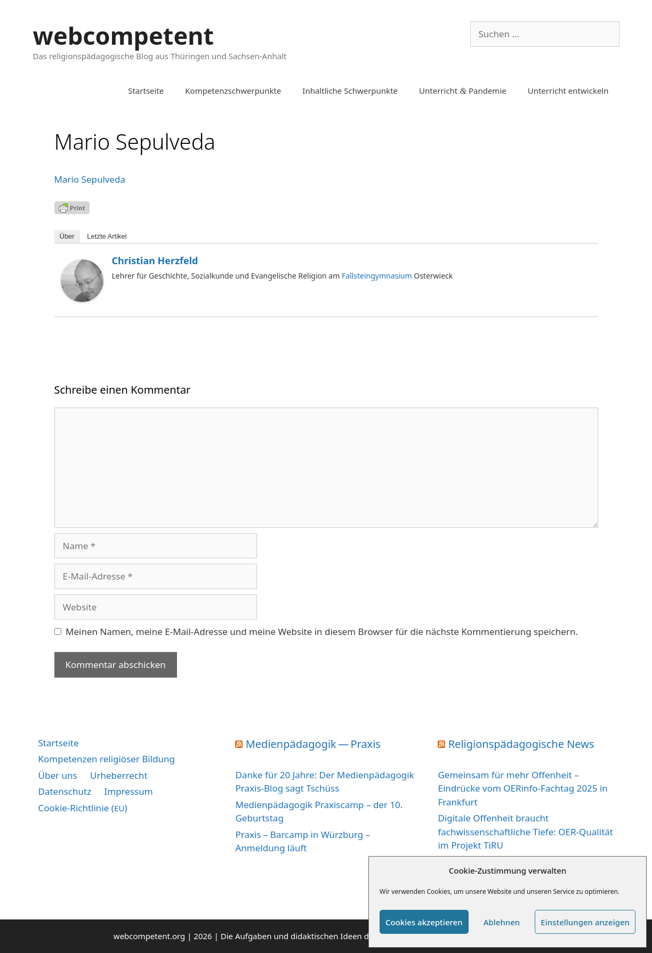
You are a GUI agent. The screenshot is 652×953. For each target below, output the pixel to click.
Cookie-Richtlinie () (82, 808)
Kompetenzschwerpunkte (233, 90)
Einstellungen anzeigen (585, 922)
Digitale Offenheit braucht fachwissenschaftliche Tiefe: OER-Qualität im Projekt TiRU (525, 831)
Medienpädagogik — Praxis (313, 744)
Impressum (128, 791)
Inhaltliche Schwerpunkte (350, 90)
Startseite (146, 90)
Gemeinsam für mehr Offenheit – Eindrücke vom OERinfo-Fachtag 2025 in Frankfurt (522, 788)
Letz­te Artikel (106, 236)
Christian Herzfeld (155, 260)
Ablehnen (502, 922)
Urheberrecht (119, 775)
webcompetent (123, 35)
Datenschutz (65, 791)
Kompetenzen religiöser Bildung (106, 759)
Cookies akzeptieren (424, 922)
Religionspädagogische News (521, 744)
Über (67, 236)
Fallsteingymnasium (377, 276)
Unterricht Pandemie (462, 90)
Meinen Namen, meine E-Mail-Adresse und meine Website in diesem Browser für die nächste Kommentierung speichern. (322, 631)
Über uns (57, 775)
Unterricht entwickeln (568, 90)
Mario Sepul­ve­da (90, 179)
